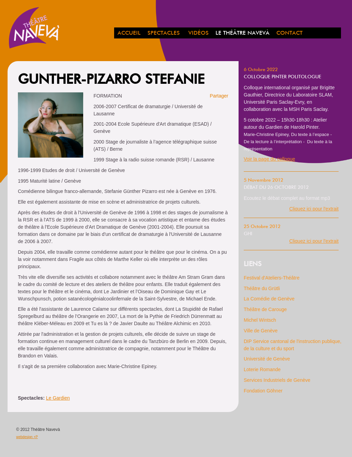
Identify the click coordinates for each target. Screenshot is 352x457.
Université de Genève (267, 359)
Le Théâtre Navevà (243, 33)
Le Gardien (58, 398)
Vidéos (198, 33)
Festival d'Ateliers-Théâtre (271, 278)
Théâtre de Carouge (265, 309)
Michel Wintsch (260, 320)
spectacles (163, 33)
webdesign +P (27, 437)
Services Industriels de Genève (277, 380)
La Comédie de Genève (269, 298)
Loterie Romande (262, 369)
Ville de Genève (261, 330)
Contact (289, 33)
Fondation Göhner (263, 390)
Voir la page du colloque (269, 159)
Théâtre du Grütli (262, 288)
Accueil (129, 33)
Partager (219, 96)
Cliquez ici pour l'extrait (314, 209)
